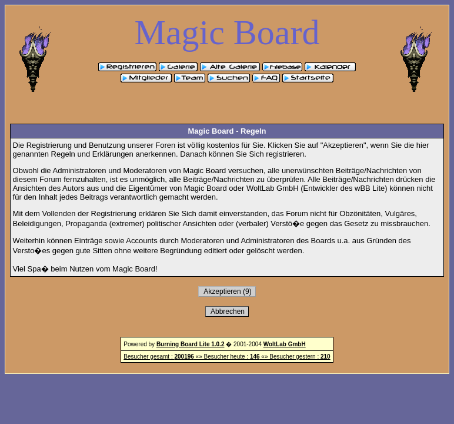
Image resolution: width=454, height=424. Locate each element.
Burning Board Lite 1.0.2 (190, 344)
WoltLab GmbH (284, 344)
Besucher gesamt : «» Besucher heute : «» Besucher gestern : (226, 356)
